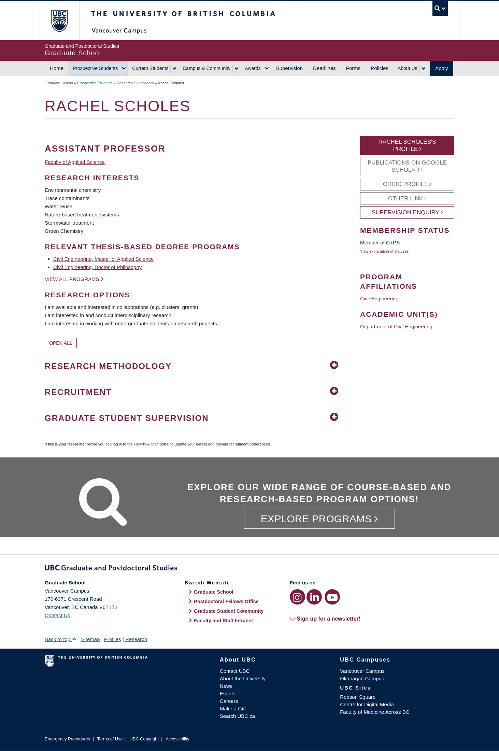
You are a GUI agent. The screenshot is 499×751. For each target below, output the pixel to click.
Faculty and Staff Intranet (223, 620)
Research (136, 639)
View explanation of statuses (384, 251)
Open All (60, 343)
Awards (252, 68)
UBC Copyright (144, 738)
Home (56, 68)
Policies (379, 68)
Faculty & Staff (146, 444)
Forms (353, 68)
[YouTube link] (332, 597)
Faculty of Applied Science (75, 162)
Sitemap (90, 639)
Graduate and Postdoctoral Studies (249, 569)
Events (228, 693)
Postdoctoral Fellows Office (226, 601)
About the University (243, 678)
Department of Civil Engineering (396, 326)
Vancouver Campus (362, 671)
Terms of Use (110, 738)
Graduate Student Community (228, 611)
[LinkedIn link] (314, 597)
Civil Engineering (379, 298)
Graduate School (59, 83)
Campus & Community (206, 68)
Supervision (289, 68)
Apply (441, 68)
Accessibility (177, 738)
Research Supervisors (135, 83)
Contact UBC (235, 671)
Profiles (112, 639)
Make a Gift (233, 708)
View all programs (72, 279)
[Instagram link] (297, 597)
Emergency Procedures (67, 738)
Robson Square (357, 697)
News (226, 686)
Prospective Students (95, 68)
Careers (229, 701)
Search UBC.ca (237, 716)
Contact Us (57, 615)
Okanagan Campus (362, 678)
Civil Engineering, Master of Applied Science (103, 259)
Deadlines (324, 68)
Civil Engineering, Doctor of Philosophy (97, 267)
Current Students (150, 68)
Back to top (61, 639)
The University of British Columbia (59, 20)
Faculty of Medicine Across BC (374, 712)
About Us (407, 68)
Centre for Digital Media (367, 704)
